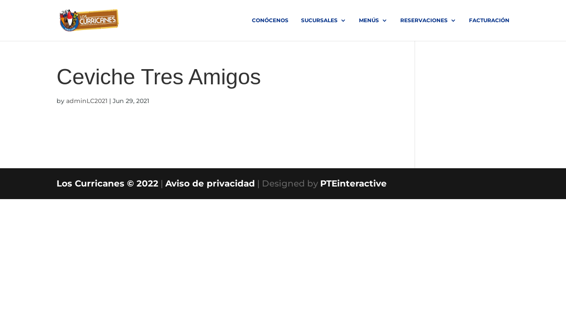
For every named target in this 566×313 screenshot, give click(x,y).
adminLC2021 (86, 101)
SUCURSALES (319, 20)
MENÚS (369, 20)
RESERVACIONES (424, 20)
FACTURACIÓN (489, 20)
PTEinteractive (353, 183)
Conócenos (270, 20)
